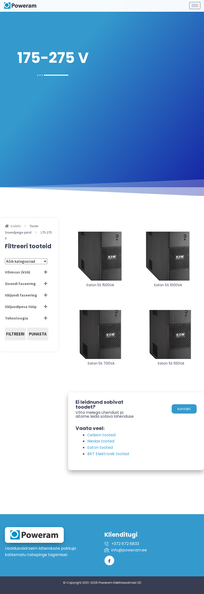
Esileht (16, 226)
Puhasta (38, 334)
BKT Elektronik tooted (108, 454)
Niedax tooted (100, 441)
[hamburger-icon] (194, 4)
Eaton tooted (100, 447)
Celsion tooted (101, 435)
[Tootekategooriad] (26, 261)
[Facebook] (109, 560)
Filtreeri (15, 334)
